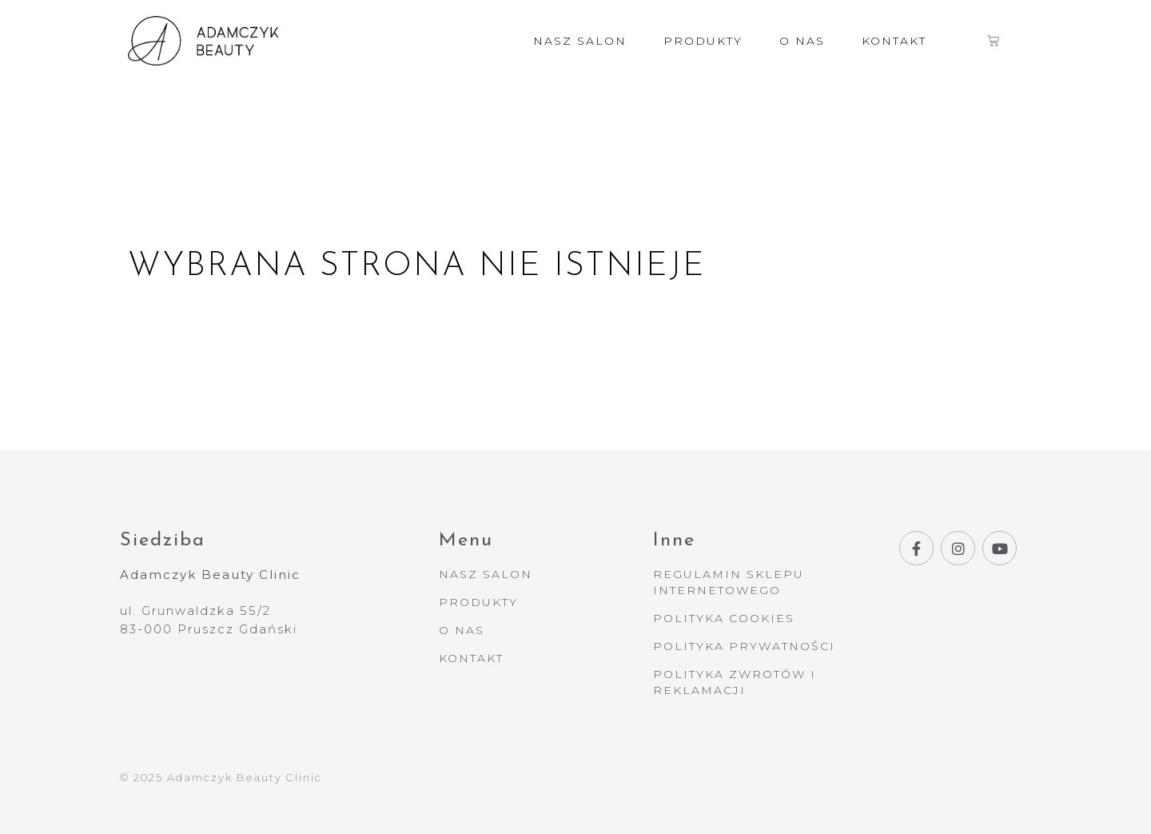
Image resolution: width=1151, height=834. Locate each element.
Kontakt (894, 41)
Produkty (703, 41)
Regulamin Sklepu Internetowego (728, 582)
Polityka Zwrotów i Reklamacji (734, 682)
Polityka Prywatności (744, 646)
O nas (802, 41)
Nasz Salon (580, 41)
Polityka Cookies (724, 618)
